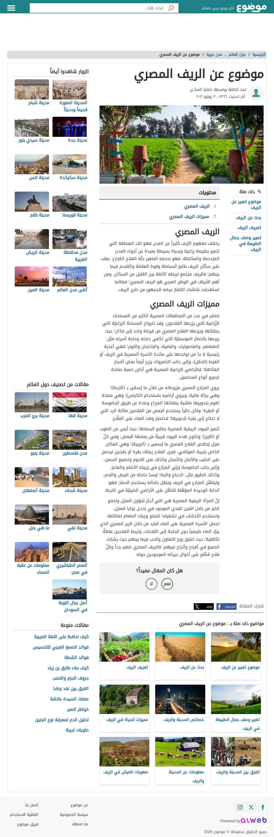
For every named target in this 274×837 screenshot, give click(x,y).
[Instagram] (240, 807)
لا (151, 584)
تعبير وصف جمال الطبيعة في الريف (245, 244)
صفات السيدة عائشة (69, 699)
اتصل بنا (31, 805)
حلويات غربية (77, 730)
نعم (167, 584)
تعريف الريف (249, 227)
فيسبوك (230, 606)
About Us (80, 824)
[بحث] (170, 8)
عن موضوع (79, 805)
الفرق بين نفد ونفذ (71, 689)
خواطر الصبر (78, 710)
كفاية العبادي (201, 89)
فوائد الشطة (76, 658)
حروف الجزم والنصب (70, 678)
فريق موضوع (27, 824)
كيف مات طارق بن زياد (68, 668)
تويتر (209, 606)
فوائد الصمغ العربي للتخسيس (61, 647)
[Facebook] (262, 807)
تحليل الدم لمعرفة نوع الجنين (62, 720)
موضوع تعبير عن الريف (246, 204)
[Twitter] (251, 807)
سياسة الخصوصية (74, 814)
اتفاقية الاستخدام (24, 814)
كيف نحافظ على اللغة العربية (61, 637)
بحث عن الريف (248, 218)
